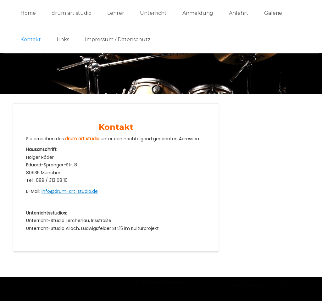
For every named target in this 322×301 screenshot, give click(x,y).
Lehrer (115, 13)
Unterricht (153, 13)
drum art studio (72, 13)
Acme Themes (278, 289)
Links (63, 39)
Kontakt (30, 39)
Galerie (273, 13)
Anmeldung (197, 13)
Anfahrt (238, 13)
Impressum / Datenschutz (118, 39)
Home (28, 13)
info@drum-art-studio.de (70, 191)
